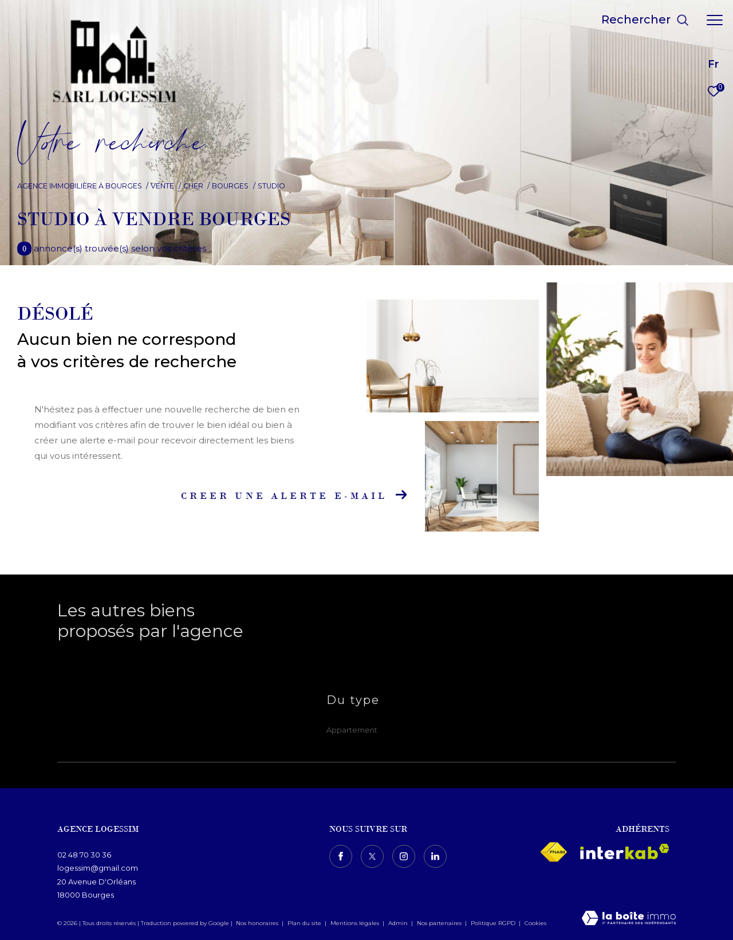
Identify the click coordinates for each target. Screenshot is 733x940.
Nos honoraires (257, 923)
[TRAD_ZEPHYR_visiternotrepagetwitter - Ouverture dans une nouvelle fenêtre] (372, 856)
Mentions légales (355, 923)
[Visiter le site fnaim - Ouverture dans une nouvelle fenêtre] (553, 852)
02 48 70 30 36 (84, 854)
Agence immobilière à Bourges (79, 186)
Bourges (230, 186)
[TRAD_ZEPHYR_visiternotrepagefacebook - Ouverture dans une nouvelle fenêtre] (340, 856)
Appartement (351, 729)
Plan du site (305, 923)
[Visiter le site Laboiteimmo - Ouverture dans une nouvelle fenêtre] (629, 919)
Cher (193, 186)
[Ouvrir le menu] (714, 20)
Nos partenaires (440, 923)
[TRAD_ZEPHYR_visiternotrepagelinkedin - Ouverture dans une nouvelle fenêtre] (435, 856)
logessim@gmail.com (97, 867)
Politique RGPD (493, 923)
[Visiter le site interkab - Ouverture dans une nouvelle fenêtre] (624, 851)
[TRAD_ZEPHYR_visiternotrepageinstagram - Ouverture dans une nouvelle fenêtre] (403, 856)
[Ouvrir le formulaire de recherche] (645, 19)
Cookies (535, 923)
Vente (162, 186)
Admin (398, 923)
